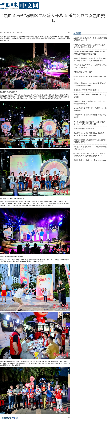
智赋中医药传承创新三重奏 (83, 128)
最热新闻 (77, 33)
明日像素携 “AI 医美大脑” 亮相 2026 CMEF (89, 160)
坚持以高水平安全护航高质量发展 (86, 90)
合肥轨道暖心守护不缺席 (83, 72)
